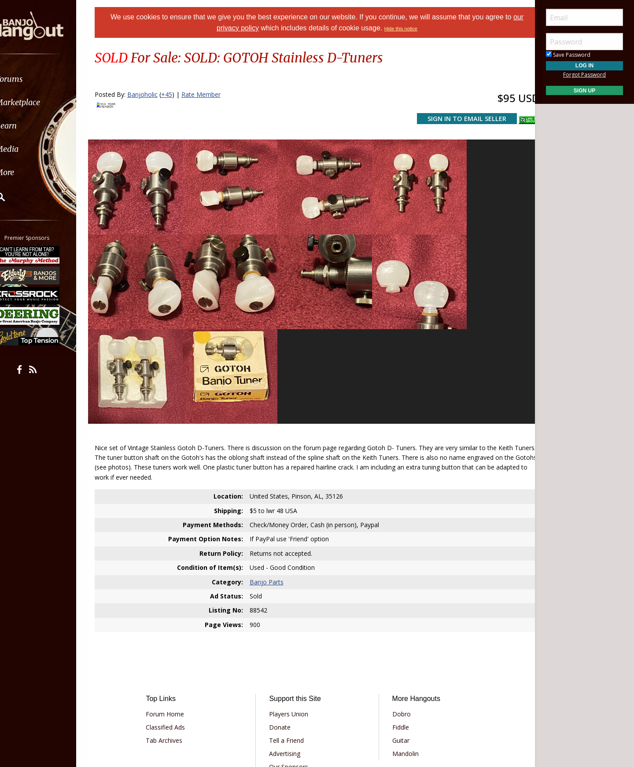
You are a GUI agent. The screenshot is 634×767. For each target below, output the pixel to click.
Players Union (291, 604)
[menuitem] (49, 79)
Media (29, 149)
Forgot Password (584, 74)
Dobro (398, 604)
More (27, 172)
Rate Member (212, 94)
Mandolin (402, 643)
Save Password (568, 55)
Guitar (397, 630)
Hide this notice (400, 28)
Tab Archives (173, 630)
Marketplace (40, 102)
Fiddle (397, 617)
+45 (177, 94)
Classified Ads (174, 617)
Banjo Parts (270, 472)
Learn (29, 126)
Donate (283, 617)
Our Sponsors (291, 657)
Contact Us (288, 670)
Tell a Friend (289, 630)
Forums (32, 79)
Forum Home (174, 604)
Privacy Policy (290, 695)
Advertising (287, 643)
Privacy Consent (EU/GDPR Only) (363, 695)
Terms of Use (244, 695)
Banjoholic (153, 94)
